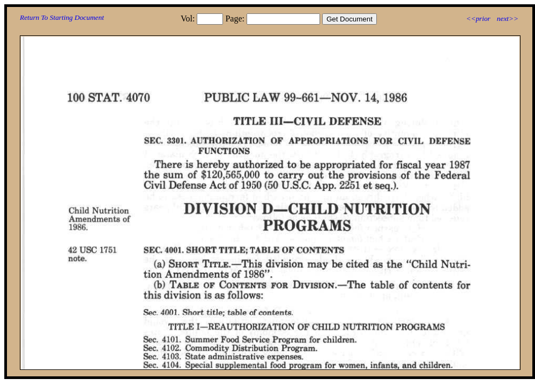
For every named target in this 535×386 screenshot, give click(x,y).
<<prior (478, 18)
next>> (507, 18)
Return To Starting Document (62, 17)
